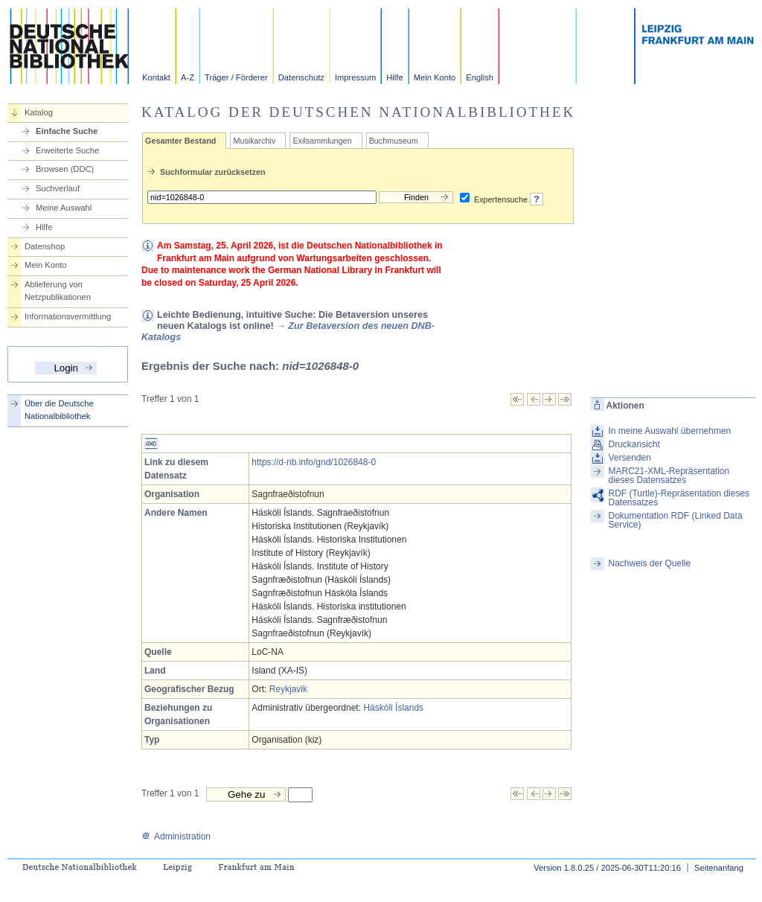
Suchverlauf (58, 188)
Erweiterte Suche (67, 150)
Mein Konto (435, 77)
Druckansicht (633, 444)
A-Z (187, 77)
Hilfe (394, 77)
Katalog (39, 112)
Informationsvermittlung (68, 316)
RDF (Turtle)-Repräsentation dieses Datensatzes (678, 498)
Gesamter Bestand (180, 140)
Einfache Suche (66, 131)
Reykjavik (288, 689)
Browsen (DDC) (65, 168)
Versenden (629, 457)
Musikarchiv (254, 140)
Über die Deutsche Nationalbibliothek (59, 409)
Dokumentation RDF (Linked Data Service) (675, 520)
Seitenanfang (718, 867)
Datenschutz (301, 77)
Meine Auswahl (64, 207)
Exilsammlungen (321, 140)
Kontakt (156, 77)
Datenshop (45, 246)
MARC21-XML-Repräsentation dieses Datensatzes (668, 475)
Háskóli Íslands (393, 708)
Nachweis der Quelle (649, 563)
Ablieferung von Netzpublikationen (58, 290)
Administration (176, 836)
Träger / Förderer (236, 77)
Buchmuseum (393, 140)
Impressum (355, 77)
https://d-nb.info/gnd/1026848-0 (314, 462)
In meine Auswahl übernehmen (669, 431)
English (479, 77)
